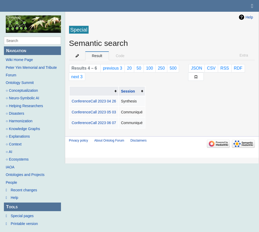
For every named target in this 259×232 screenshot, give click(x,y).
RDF (238, 68)
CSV (211, 68)
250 (161, 68)
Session (128, 91)
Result (97, 56)
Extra (243, 55)
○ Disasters (15, 113)
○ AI (9, 152)
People (11, 182)
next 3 (77, 77)
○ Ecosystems (17, 159)
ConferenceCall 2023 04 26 (94, 101)
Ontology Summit (20, 83)
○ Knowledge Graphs (23, 129)
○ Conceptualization (22, 90)
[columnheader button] (94, 91)
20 (129, 68)
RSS (224, 68)
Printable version (24, 224)
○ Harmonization (19, 121)
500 (173, 68)
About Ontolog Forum (109, 140)
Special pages (22, 216)
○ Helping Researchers (24, 106)
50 (139, 68)
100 (149, 68)
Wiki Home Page (19, 60)
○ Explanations (18, 136)
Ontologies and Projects (25, 175)
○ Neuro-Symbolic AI (22, 98)
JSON (196, 68)
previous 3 (112, 68)
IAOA (10, 167)
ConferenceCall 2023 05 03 (94, 112)
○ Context (14, 144)
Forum (11, 75)
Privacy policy (78, 140)
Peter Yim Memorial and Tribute (31, 67)
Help (14, 198)
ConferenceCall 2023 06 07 (94, 123)
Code (120, 56)
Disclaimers (139, 140)
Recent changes (24, 190)
